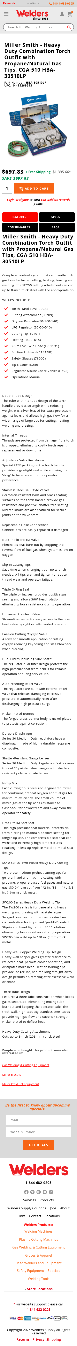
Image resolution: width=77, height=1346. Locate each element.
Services (29, 1200)
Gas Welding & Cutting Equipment (25, 1065)
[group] (38, 125)
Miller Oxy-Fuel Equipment (20, 1084)
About (65, 1208)
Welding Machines (38, 1231)
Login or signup (18, 199)
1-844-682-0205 (38, 1182)
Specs (55, 217)
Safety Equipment (30, 1270)
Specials (54, 1270)
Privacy (38, 1339)
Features (19, 217)
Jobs (53, 1208)
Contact (35, 1216)
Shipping (53, 1339)
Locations (52, 1216)
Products (47, 1200)
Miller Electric (11, 1075)
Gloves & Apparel (38, 1255)
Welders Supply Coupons (26, 1208)
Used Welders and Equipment (38, 1263)
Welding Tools (38, 1278)
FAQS (55, 227)
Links (21, 1216)
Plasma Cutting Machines (38, 1239)
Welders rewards (58, 199)
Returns (23, 1339)
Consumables (19, 227)
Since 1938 (41, 18)
